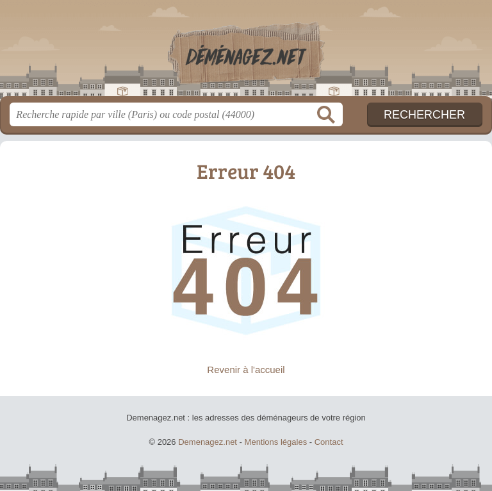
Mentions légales (276, 442)
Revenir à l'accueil (245, 369)
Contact (329, 442)
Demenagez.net (246, 53)
